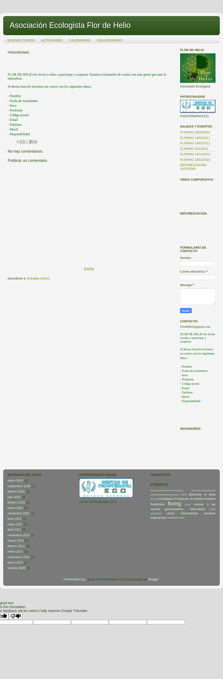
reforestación (189, 513)
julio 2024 (14, 497)
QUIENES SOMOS (21, 40)
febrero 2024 (16, 502)
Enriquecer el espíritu (189, 498)
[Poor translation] (16, 616)
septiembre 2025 (19, 486)
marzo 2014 (16, 540)
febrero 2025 (16, 491)
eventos (210, 498)
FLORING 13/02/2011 (195, 138)
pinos (171, 513)
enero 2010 (15, 562)
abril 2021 (14, 529)
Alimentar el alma (202, 494)
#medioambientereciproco (165, 494)
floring (174, 503)
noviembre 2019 (19, 535)
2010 (184, 494)
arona (154, 499)
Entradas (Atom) (38, 278)
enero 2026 (15, 480)
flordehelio (158, 504)
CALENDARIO (79, 40)
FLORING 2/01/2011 (194, 148)
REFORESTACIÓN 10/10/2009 (193, 166)
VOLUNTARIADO (109, 40)
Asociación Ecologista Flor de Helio (70, 25)
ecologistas (165, 498)
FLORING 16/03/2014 (195, 132)
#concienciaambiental (203, 490)
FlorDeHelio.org (74, 579)
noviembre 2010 (19, 557)
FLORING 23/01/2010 (195, 159)
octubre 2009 (17, 568)
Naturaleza (197, 509)
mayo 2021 (15, 524)
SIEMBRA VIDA (176, 518)
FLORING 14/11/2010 (195, 154)
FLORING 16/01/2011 (195, 143)
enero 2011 (15, 551)
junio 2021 (15, 518)
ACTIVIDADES (52, 40)
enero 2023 (15, 508)
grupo (188, 504)
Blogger (153, 579)
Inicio (89, 268)
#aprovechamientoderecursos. (167, 490)
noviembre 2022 (19, 513)
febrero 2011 (16, 546)
